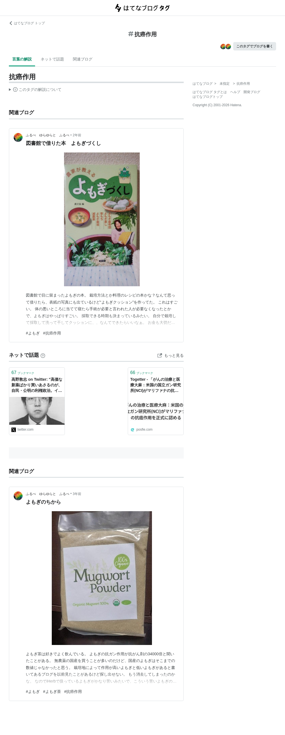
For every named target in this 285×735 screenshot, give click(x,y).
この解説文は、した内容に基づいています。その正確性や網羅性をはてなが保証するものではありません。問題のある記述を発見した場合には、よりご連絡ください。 (35, 90)
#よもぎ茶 (52, 691)
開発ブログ (252, 92)
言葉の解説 (22, 59)
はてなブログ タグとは (210, 92)
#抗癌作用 (52, 333)
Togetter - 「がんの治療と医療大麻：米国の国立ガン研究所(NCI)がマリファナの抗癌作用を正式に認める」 (155, 385)
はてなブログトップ (208, 97)
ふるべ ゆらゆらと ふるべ (47, 135)
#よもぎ (33, 333)
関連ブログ (82, 59)
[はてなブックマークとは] (43, 355)
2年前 (77, 135)
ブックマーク (22, 372)
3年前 (77, 494)
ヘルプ (235, 92)
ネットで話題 (52, 59)
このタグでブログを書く (254, 46)
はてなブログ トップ (27, 23)
